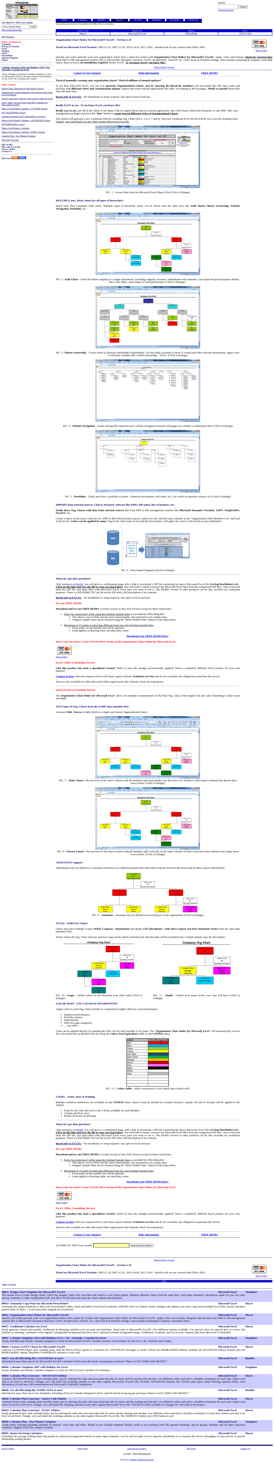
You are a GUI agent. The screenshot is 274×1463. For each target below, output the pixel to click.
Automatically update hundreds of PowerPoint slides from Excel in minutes (27, 93)
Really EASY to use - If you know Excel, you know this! (88, 105)
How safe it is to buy (11, 147)
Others (5, 60)
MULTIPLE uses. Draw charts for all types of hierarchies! (89, 200)
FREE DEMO (209, 73)
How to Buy (7, 144)
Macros (119, 20)
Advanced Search (226, 10)
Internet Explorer (10, 58)
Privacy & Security (10, 46)
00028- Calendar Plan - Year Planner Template (29, 1421)
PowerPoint (7, 55)
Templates (156, 20)
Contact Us (7, 151)
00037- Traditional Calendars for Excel (24, 1326)
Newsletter (175, 20)
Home (64, 20)
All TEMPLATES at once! (13, 124)
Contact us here (65, 676)
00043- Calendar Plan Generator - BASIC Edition (31, 1410)
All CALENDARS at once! (14, 112)
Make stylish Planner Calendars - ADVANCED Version (26, 120)
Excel (4, 49)
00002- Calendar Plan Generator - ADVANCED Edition (34, 1375)
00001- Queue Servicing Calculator (22, 1433)
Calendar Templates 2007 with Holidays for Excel (23, 116)
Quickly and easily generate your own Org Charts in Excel (27, 99)
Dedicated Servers (146, 1459)
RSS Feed (6, 158)
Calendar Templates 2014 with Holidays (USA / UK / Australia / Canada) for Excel (26, 68)
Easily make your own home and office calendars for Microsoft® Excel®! (25, 103)
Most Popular (8, 37)
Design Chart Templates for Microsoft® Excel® (23, 88)
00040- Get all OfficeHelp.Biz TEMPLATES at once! (32, 1390)
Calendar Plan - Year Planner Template (18, 136)
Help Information (149, 73)
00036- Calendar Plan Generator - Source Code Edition (34, 1398)
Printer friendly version (164, 67)
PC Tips (137, 20)
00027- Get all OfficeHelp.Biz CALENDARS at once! (32, 1358)
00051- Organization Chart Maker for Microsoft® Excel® (35, 1314)
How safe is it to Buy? (137, 1448)
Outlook (5, 51)
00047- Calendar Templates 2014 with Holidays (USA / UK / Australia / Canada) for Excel (54, 1337)
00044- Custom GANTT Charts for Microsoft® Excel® (34, 1346)
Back (164, 1281)
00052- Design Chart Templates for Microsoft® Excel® (33, 1291)
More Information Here (12, 30)
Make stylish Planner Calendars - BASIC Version (23, 132)
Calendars (6, 44)
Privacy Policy (8, 149)
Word (4, 53)
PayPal (79, 584)
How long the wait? (10, 140)
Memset (133, 1459)
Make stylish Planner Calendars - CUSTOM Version (24, 109)
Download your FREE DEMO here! (147, 636)
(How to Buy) (262, 50)
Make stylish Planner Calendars (15, 128)
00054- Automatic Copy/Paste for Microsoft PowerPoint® (35, 1303)
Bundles (101, 20)
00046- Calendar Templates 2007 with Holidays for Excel (35, 1367)
